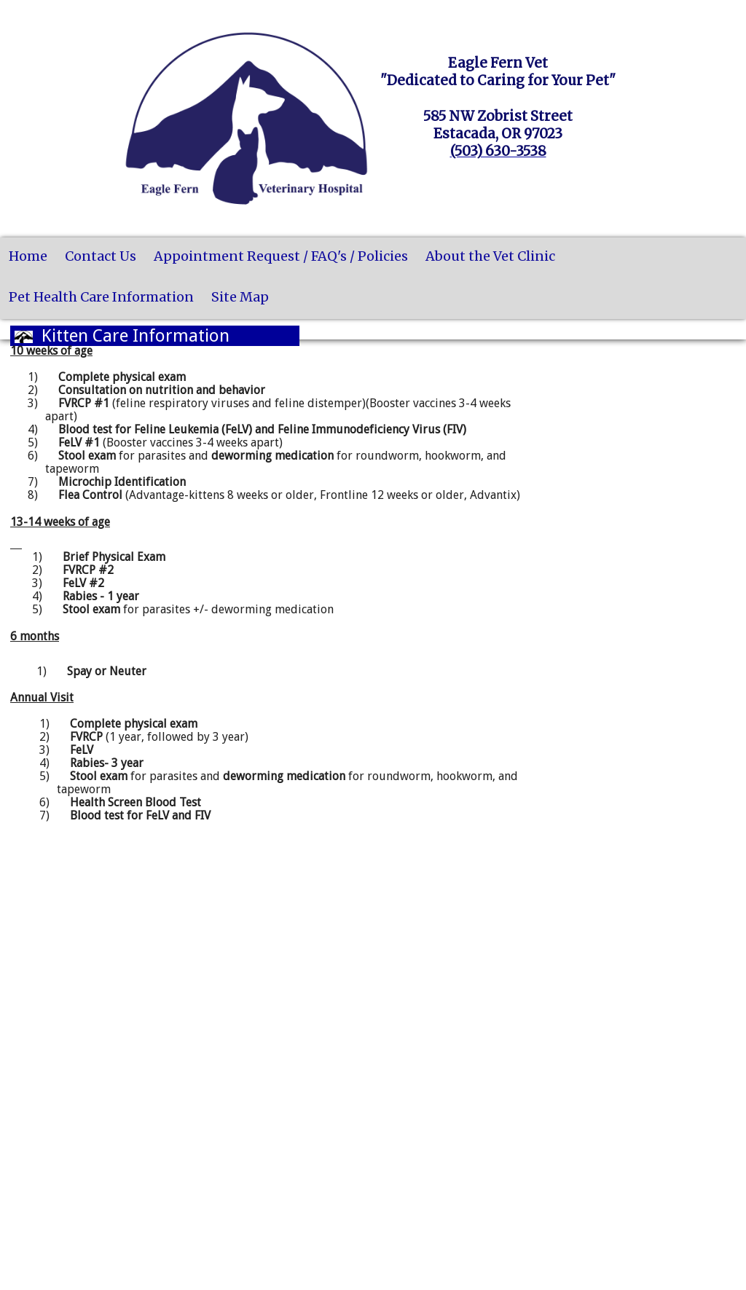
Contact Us (100, 256)
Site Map (240, 296)
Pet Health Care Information (101, 296)
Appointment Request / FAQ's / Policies (281, 256)
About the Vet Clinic (490, 256)
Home (28, 256)
